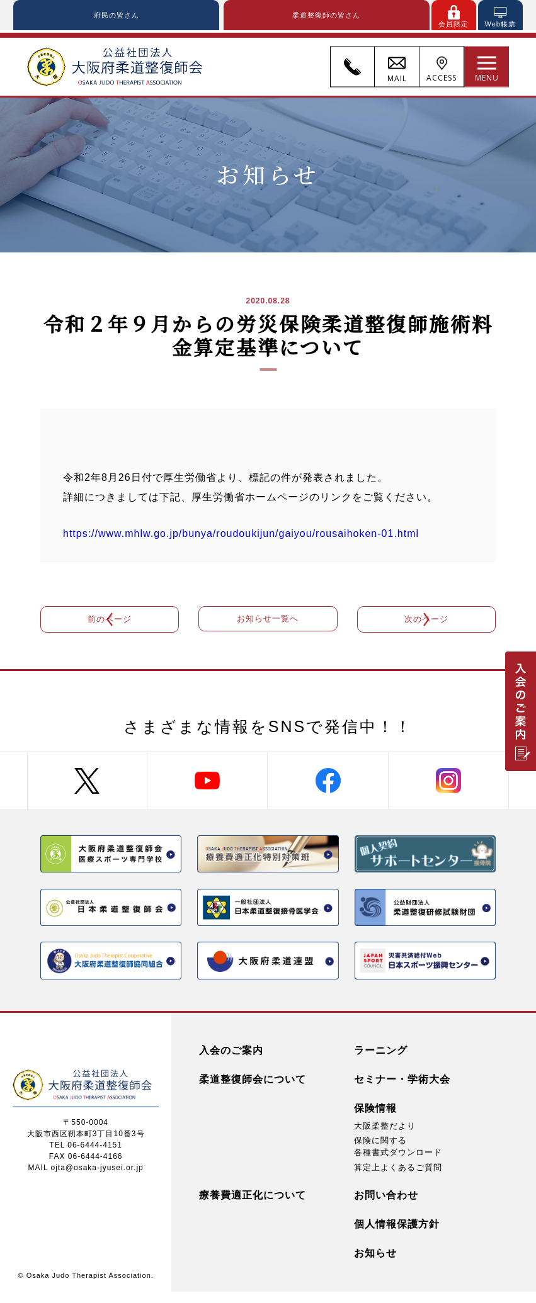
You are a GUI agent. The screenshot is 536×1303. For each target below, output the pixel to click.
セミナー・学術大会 (402, 1090)
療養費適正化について (252, 1205)
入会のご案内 (231, 1061)
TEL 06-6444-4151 (85, 1155)
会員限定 (453, 24)
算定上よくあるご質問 (398, 1178)
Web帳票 (499, 24)
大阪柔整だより (385, 1137)
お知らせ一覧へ (268, 625)
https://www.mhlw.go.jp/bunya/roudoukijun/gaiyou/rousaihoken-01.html (241, 536)
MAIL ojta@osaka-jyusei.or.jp (86, 1178)
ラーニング (381, 1061)
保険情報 (375, 1119)
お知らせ (375, 1263)
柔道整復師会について (252, 1090)
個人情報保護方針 (397, 1234)
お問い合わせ (386, 1205)
